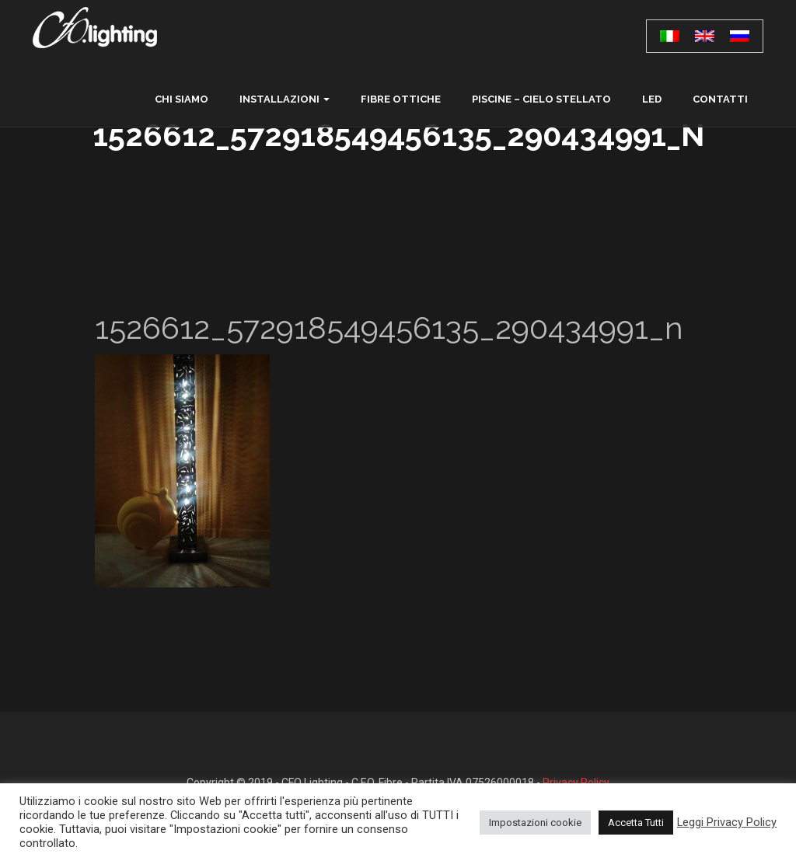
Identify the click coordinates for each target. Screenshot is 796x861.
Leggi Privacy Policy (727, 822)
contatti (720, 99)
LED (652, 99)
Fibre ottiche (401, 99)
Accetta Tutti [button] (636, 822)
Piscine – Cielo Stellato (541, 99)
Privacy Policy (576, 782)
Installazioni (279, 99)
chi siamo (181, 99)
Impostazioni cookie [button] (535, 822)
